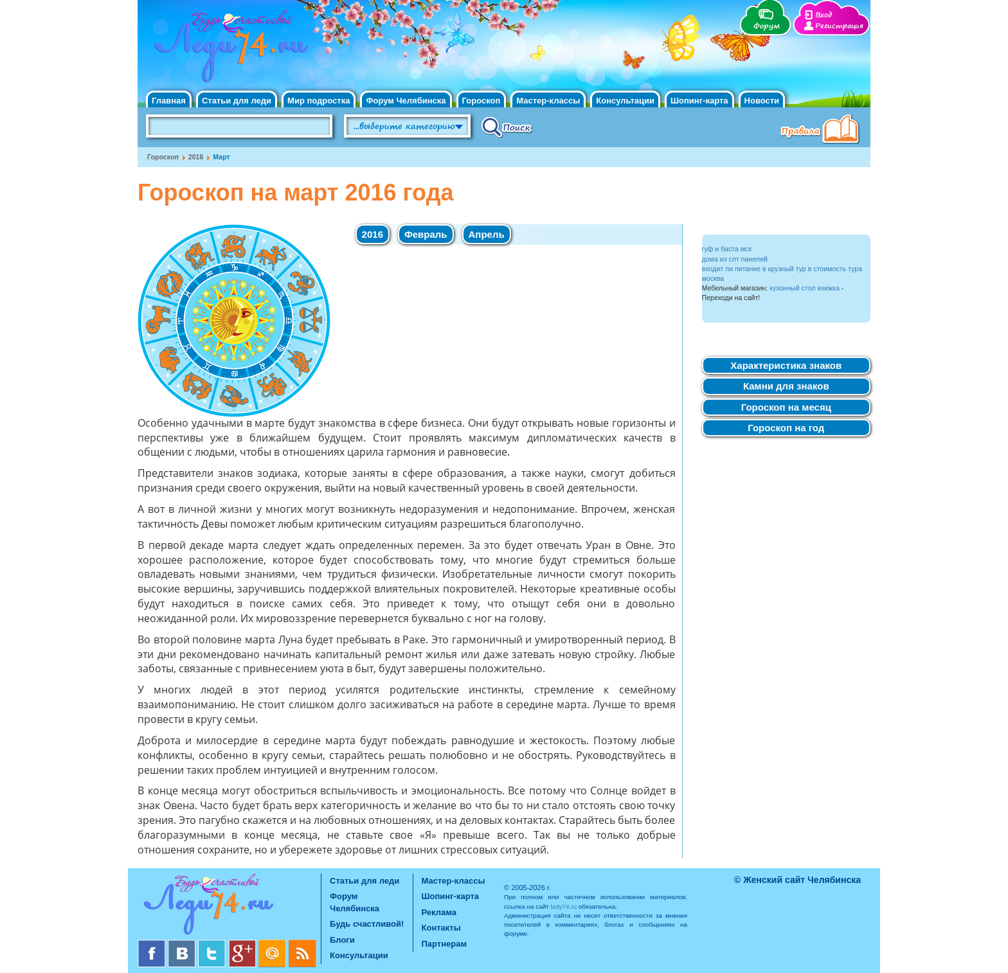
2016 (196, 157)
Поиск (507, 126)
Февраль (425, 234)
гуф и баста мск (727, 249)
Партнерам (444, 944)
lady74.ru (563, 906)
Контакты (441, 928)
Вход (823, 15)
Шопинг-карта (699, 100)
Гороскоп (481, 100)
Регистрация (839, 26)
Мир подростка (318, 100)
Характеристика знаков (786, 365)
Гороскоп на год (786, 427)
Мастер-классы (548, 100)
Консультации (625, 100)
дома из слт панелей (735, 259)
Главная (169, 100)
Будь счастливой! (367, 924)
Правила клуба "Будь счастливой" (822, 130)
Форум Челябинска (406, 100)
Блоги (342, 940)
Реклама (439, 912)
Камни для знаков (786, 385)
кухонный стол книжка (805, 288)
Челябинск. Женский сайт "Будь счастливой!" (228, 50)
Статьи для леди (236, 100)
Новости (762, 100)
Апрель (487, 234)
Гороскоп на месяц (786, 407)
